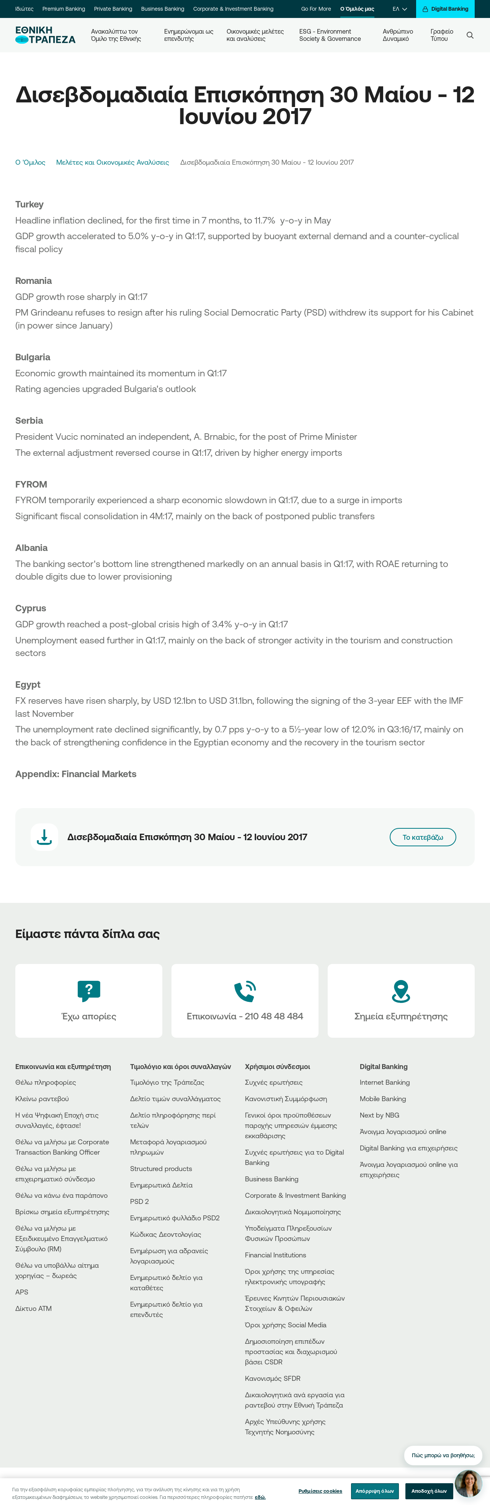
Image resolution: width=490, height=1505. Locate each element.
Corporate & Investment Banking (233, 9)
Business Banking (162, 9)
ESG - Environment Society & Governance (330, 35)
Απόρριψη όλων (375, 1496)
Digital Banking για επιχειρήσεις (409, 1148)
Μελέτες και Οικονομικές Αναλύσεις (112, 162)
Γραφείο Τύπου (443, 35)
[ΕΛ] (400, 9)
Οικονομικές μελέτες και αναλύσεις (256, 35)
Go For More (316, 9)
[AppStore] (388, 1195)
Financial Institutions (275, 1255)
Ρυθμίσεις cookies (320, 1496)
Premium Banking (63, 9)
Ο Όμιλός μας (357, 9)
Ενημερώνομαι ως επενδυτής (189, 35)
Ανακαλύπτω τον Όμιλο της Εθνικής (116, 35)
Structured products (161, 1168)
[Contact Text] (245, 1001)
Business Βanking (272, 1179)
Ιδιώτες (24, 9)
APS (21, 1292)
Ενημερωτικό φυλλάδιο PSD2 (175, 1217)
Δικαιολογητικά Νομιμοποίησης (293, 1211)
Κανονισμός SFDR (273, 1378)
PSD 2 (139, 1201)
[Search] (470, 35)
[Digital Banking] (445, 9)
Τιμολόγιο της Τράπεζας (167, 1082)
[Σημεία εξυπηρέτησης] (401, 1001)
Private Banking (113, 9)
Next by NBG (379, 1115)
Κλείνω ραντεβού (42, 1098)
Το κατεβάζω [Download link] (423, 837)
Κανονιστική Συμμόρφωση (286, 1098)
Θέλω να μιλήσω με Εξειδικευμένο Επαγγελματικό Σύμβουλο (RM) (61, 1238)
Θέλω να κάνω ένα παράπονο (61, 1195)
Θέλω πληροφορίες (45, 1082)
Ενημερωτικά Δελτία (161, 1185)
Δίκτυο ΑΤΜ (33, 1308)
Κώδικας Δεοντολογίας (165, 1234)
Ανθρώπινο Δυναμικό (399, 35)
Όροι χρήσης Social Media (286, 1324)
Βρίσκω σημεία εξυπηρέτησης (62, 1211)
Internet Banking (385, 1082)
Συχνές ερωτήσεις (274, 1082)
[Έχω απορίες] (88, 1001)
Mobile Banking (383, 1098)
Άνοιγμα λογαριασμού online (403, 1131)
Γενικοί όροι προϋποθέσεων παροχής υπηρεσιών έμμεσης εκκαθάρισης (291, 1125)
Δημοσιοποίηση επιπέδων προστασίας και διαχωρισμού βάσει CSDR (291, 1351)
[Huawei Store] (388, 1208)
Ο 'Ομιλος (30, 162)
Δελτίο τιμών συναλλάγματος (175, 1098)
